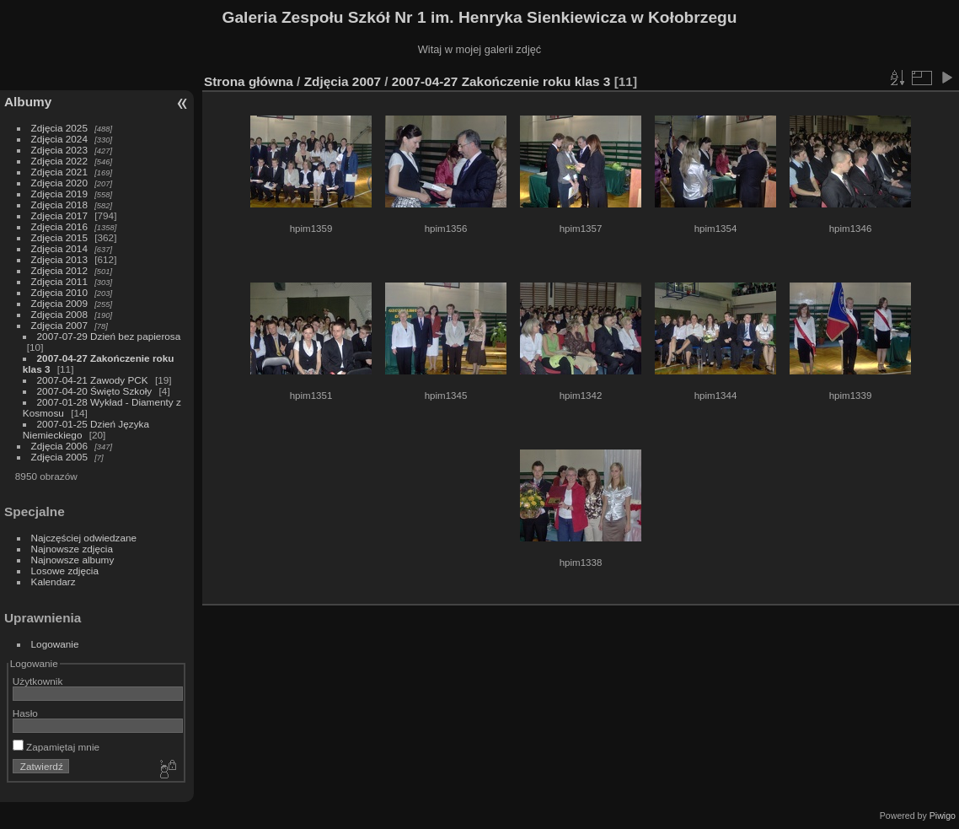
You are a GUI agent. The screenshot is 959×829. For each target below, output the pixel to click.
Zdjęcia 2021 (59, 171)
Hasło (25, 713)
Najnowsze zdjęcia (72, 548)
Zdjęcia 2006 (59, 445)
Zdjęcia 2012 (59, 270)
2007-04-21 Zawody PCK (92, 379)
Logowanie (55, 643)
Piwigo (943, 815)
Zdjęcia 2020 (59, 182)
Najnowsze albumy (73, 559)
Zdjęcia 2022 (59, 160)
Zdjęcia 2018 (59, 204)
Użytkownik (38, 681)
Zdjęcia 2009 (59, 303)
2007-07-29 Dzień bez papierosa (109, 336)
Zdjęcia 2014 (59, 248)
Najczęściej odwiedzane (84, 537)
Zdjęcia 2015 (59, 237)
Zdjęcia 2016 (59, 226)
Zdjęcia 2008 (59, 314)
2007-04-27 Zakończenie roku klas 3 (501, 81)
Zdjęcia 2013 (59, 259)
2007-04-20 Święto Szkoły (95, 390)
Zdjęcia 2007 (59, 325)
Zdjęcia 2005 (59, 456)
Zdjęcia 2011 (59, 281)
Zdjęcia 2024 (59, 138)
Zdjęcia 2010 (59, 292)
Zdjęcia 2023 (59, 149)
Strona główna (248, 81)
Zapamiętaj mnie (56, 746)
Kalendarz (53, 581)
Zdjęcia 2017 (59, 215)
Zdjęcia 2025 (59, 127)
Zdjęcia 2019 (59, 193)
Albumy (27, 101)
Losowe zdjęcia (65, 570)
